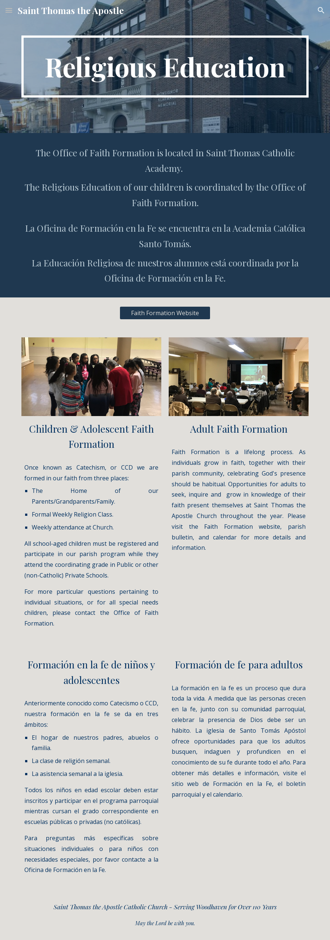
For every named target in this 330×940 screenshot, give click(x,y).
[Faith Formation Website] (165, 313)
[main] (165, 66)
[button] (9, 10)
